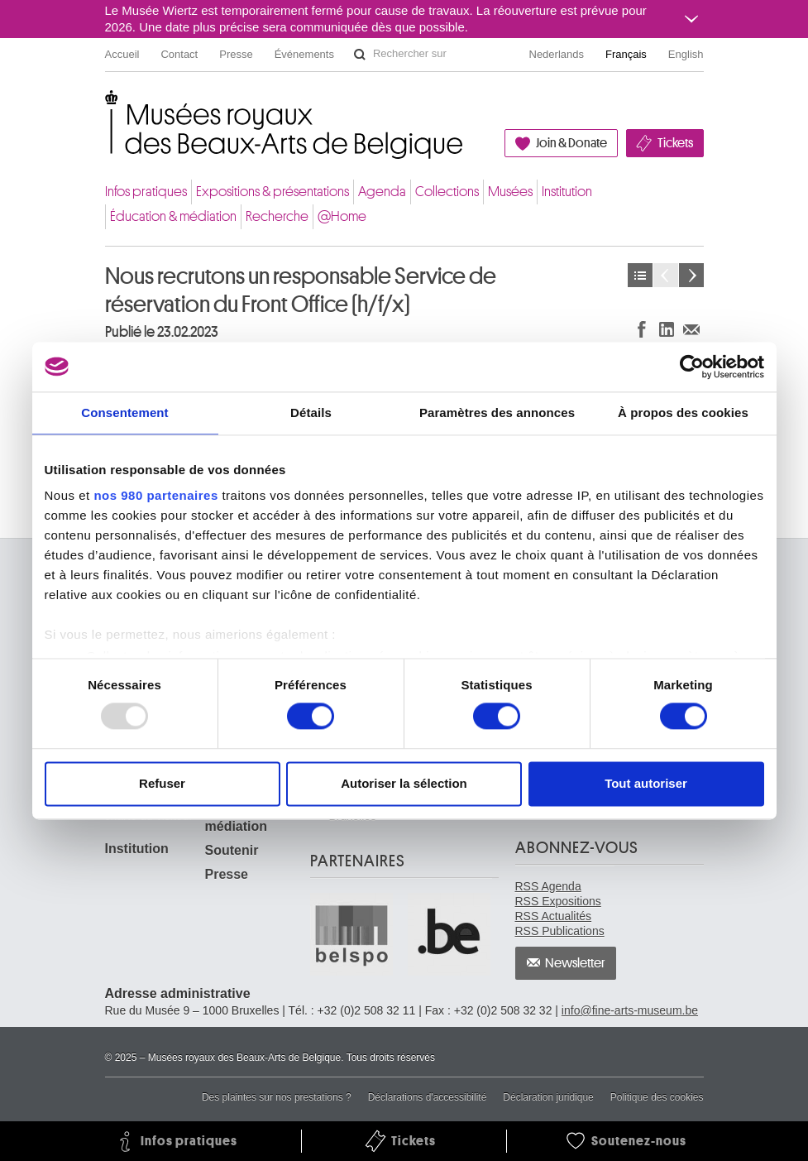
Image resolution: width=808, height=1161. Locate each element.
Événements (304, 54)
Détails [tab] (311, 412)
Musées (510, 192)
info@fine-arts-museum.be (630, 1010)
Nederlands (557, 54)
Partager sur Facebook (641, 329)
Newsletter (575, 963)
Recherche (277, 216)
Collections (447, 192)
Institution (567, 192)
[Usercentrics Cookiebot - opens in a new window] (691, 366)
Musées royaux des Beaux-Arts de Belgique (106, 107)
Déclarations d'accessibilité (427, 1097)
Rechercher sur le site (359, 55)
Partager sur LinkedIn (666, 329)
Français (626, 54)
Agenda (382, 192)
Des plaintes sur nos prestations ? (276, 1097)
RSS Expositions (558, 901)
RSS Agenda (548, 886)
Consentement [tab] (124, 412)
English (686, 54)
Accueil (122, 54)
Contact (179, 54)
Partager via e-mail (691, 329)
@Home (342, 216)
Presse (235, 54)
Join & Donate (571, 143)
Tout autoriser (646, 783)
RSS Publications (560, 931)
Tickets (675, 143)
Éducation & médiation (173, 216)
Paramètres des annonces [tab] (497, 412)
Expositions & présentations (272, 192)
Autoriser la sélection (404, 783)
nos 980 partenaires (155, 495)
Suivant (691, 275)
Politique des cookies (657, 1097)
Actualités (640, 275)
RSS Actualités (553, 916)
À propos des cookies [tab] (683, 412)
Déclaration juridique (548, 1097)
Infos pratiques (146, 192)
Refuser (162, 783)
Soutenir (232, 850)
